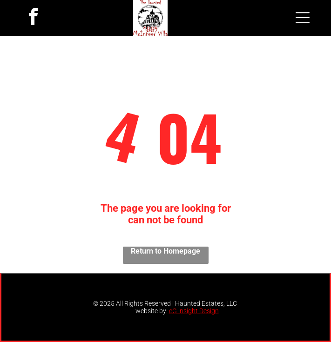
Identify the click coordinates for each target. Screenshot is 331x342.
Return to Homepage (165, 251)
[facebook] (33, 18)
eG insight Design (194, 311)
